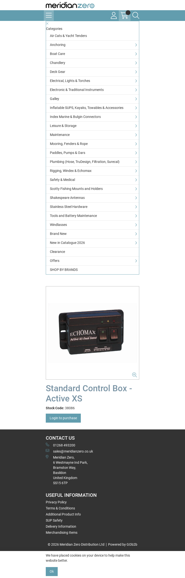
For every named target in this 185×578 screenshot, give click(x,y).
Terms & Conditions (60, 508)
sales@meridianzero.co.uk (69, 451)
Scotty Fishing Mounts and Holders (76, 189)
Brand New (58, 234)
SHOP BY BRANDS (64, 270)
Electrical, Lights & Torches (70, 81)
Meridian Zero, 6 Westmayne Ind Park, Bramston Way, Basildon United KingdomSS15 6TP (67, 470)
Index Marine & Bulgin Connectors (75, 117)
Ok (52, 571)
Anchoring (57, 45)
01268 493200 (60, 445)
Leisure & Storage (63, 126)
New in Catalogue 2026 (67, 243)
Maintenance (60, 135)
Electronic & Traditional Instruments (77, 90)
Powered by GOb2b (122, 544)
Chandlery (57, 63)
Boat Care (57, 54)
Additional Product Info (63, 514)
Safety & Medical (62, 180)
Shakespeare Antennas (67, 198)
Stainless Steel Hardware (68, 207)
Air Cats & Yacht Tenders (68, 36)
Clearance (57, 252)
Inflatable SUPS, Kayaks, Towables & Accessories (86, 108)
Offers (54, 261)
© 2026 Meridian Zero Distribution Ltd (76, 544)
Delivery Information (61, 526)
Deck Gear (57, 72)
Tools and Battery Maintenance (73, 216)
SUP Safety (54, 520)
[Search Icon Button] (135, 15)
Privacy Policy (56, 502)
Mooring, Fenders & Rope (69, 144)
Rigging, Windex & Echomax (71, 171)
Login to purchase (63, 418)
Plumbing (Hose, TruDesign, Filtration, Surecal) (85, 162)
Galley (54, 99)
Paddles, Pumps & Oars (67, 153)
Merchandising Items (61, 532)
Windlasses (58, 225)
